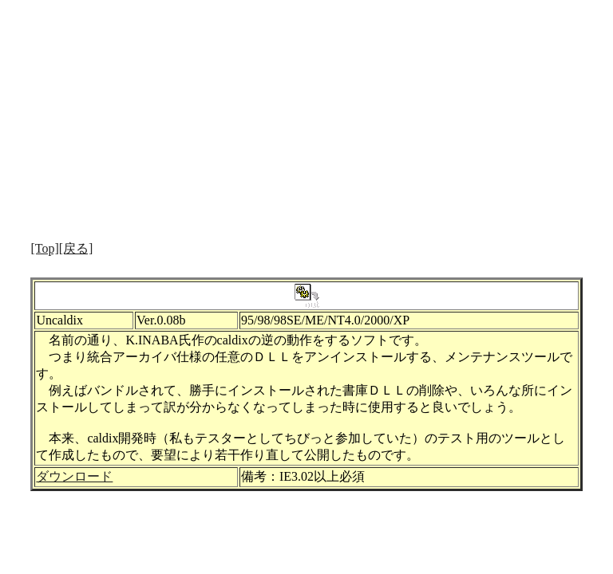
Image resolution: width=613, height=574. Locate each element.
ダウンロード (74, 476)
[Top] (44, 248)
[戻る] (76, 248)
